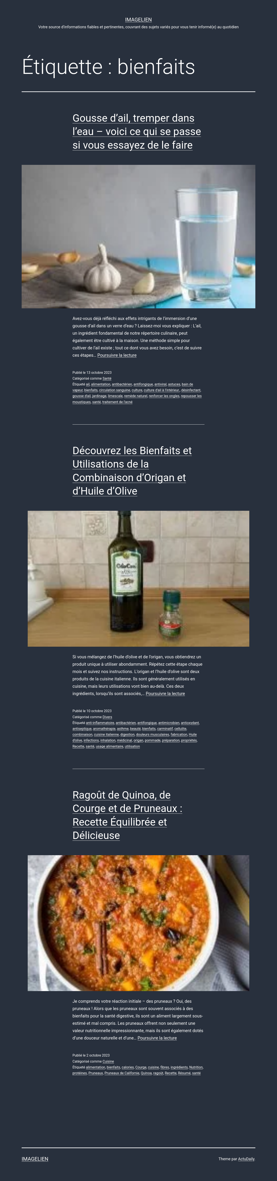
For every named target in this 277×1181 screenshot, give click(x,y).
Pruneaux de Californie (122, 1073)
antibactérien (122, 384)
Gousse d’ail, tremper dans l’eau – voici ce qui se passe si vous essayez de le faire (136, 131)
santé (96, 402)
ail (87, 384)
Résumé (184, 1073)
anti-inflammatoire (100, 723)
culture (137, 390)
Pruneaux (96, 1073)
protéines (79, 1073)
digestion (127, 734)
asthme (123, 729)
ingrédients (179, 1067)
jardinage (99, 396)
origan (138, 740)
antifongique (143, 384)
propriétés (189, 740)
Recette (78, 746)
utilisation (132, 746)
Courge (141, 1067)
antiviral (161, 384)
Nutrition (196, 1067)
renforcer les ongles (164, 396)
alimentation (100, 384)
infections (91, 740)
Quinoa (146, 1073)
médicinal (124, 740)
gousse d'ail (81, 396)
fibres (164, 1067)
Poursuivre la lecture (117, 355)
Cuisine (108, 1061)
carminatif (165, 729)
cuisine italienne (106, 734)
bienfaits (91, 390)
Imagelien (138, 20)
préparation (171, 740)
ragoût (158, 1073)
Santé (107, 378)
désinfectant (191, 390)
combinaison (82, 734)
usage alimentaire (109, 746)
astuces (174, 384)
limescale (115, 396)
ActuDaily (246, 1159)
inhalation (108, 740)
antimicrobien (168, 723)
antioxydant (190, 723)
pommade (152, 740)
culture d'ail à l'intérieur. (162, 390)
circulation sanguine (114, 390)
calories (128, 1067)
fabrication (179, 734)
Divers (107, 717)
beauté (135, 729)
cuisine (153, 1067)
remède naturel (135, 396)
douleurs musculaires (152, 734)
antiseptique (82, 729)
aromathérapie (104, 729)
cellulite (180, 729)
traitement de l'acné (117, 402)
